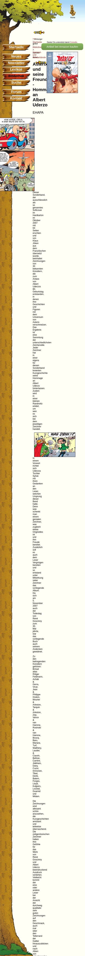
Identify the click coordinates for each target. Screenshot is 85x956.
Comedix (73, 42)
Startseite (16, 47)
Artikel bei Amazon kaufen (62, 46)
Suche (16, 82)
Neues (16, 56)
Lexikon (16, 69)
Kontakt (16, 98)
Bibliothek (37, 47)
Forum (16, 92)
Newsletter (16, 63)
